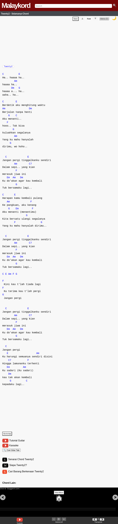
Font (89, 19)
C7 (30, 165)
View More (59, 497)
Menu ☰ (104, 19)
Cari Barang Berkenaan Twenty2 (26, 475)
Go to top (7, 435)
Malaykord (16, 5)
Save (76, 19)
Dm (12, 89)
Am (15, 82)
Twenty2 (8, 67)
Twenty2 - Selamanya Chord (15, 13)
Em (8, 179)
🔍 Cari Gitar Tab (11, 452)
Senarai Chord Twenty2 (21, 462)
